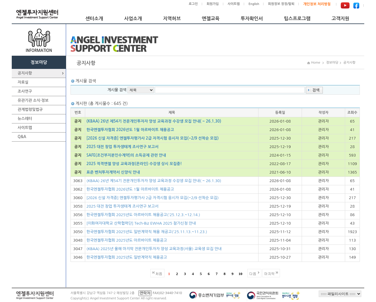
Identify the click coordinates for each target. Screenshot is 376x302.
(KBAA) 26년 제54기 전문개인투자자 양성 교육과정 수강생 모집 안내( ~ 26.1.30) (153, 121)
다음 (252, 273)
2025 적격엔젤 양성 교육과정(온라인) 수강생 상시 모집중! (134, 164)
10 (240, 274)
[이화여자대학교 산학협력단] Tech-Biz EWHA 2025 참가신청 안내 (141, 223)
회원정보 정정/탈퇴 (281, 4)
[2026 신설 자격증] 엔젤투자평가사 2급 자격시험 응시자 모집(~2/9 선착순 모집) (152, 138)
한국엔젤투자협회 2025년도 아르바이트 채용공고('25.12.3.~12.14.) (143, 215)
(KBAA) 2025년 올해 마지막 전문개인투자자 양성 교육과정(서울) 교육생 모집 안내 (153, 249)
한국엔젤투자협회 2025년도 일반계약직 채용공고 (126, 257)
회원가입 (213, 4)
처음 (158, 273)
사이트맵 (234, 4)
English (254, 4)
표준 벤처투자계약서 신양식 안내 (113, 172)
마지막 (269, 273)
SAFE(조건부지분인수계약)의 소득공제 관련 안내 (126, 155)
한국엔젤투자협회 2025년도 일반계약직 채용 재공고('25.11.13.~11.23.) (146, 232)
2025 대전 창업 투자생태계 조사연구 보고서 (122, 147)
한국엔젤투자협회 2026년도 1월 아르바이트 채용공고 (130, 130)
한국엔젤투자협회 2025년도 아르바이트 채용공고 (126, 240)
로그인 (193, 4)
